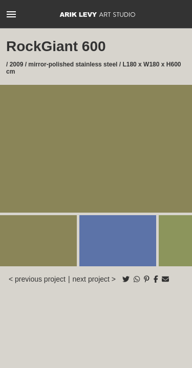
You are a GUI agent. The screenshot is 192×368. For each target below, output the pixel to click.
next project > (94, 279)
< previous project (37, 279)
